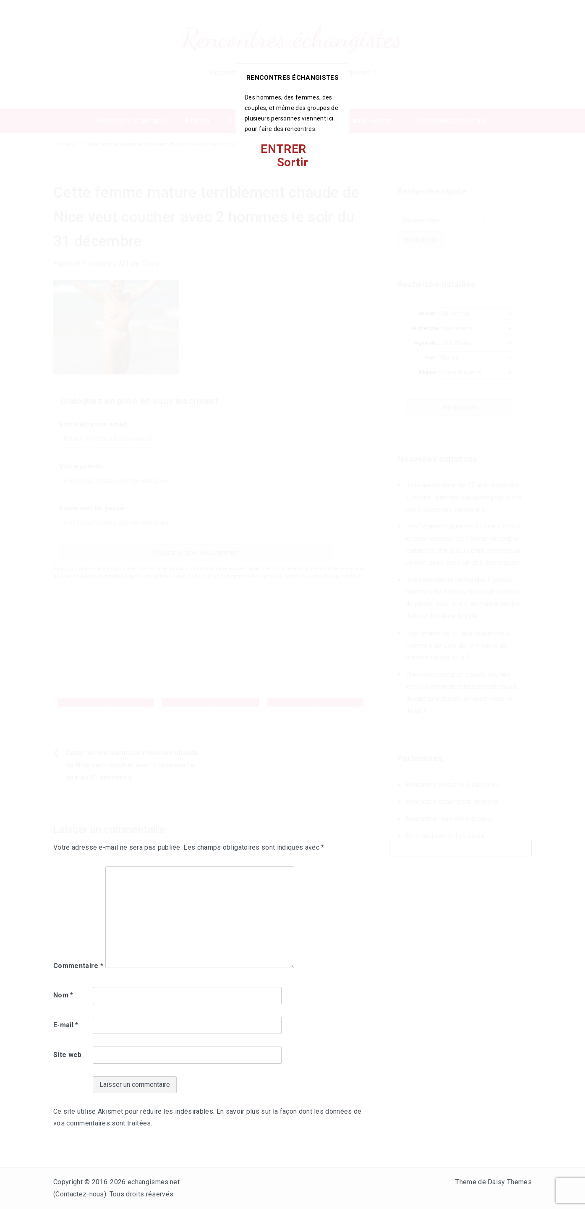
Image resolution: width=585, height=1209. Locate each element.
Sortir (292, 162)
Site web (67, 1055)
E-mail (65, 1025)
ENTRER (283, 149)
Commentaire (78, 966)
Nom (63, 995)
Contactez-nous (79, 1194)
